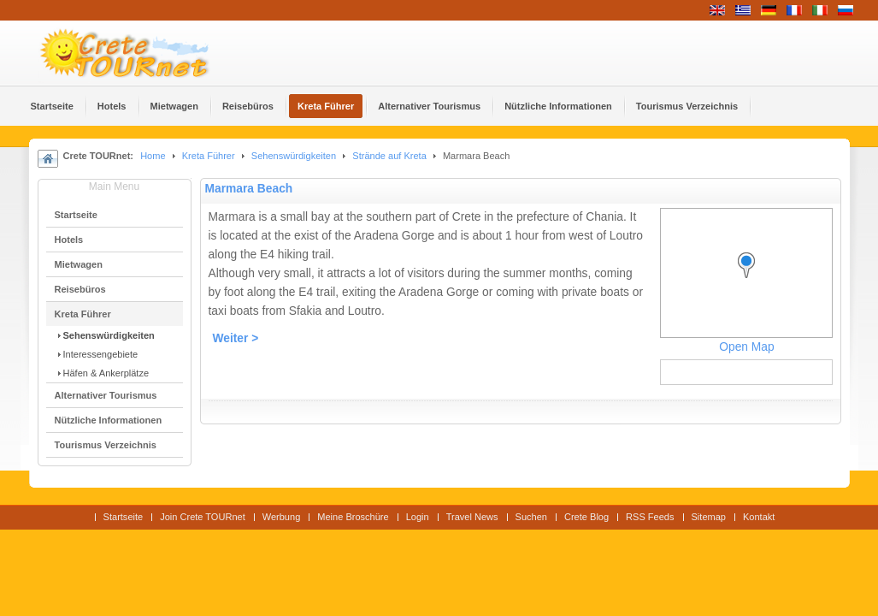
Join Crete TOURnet (202, 517)
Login (417, 517)
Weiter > (236, 338)
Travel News (472, 517)
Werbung (281, 517)
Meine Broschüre (352, 517)
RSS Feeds (650, 517)
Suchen (531, 517)
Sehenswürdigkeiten (293, 156)
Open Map (746, 347)
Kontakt (759, 517)
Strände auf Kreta (389, 156)
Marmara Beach (249, 188)
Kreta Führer (208, 156)
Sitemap (709, 517)
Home (152, 156)
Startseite (123, 517)
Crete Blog (586, 517)
